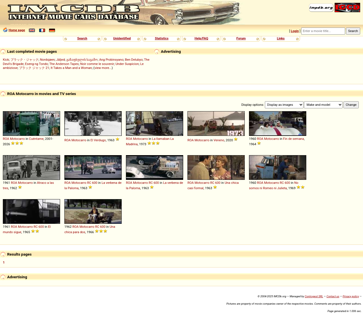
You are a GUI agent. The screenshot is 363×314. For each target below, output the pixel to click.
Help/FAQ (201, 38)
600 (94, 183)
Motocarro (17, 139)
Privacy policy (351, 296)
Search (82, 38)
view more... (103, 68)
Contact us (332, 296)
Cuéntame (36, 139)
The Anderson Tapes (64, 64)
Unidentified (122, 38)
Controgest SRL (314, 296)
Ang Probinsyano (111, 60)
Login (295, 31)
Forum (241, 38)
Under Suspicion (127, 64)
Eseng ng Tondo (36, 64)
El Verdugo (98, 140)
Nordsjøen (47, 60)
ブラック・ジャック (24, 60)
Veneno (219, 140)
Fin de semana (293, 139)
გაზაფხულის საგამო (82, 60)
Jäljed (60, 60)
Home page (17, 30)
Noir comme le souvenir (97, 64)
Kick (6, 60)
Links (280, 38)
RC (89, 183)
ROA (6, 139)
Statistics (161, 38)
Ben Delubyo (134, 60)
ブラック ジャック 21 (34, 68)
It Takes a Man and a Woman (71, 68)
